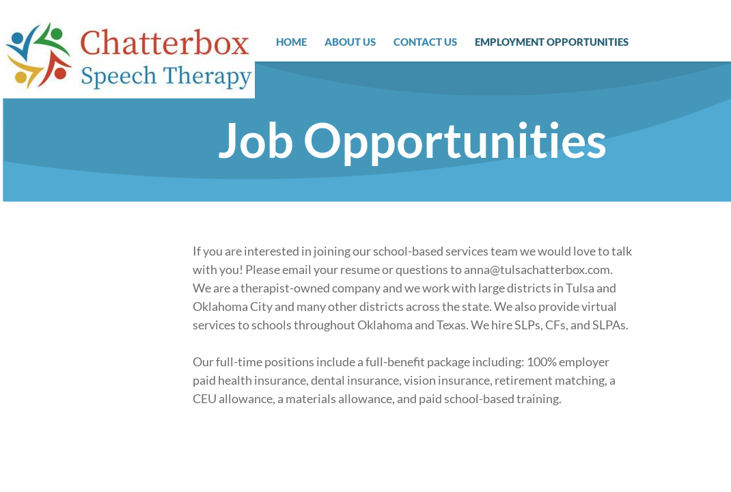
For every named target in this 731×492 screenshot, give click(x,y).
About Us (350, 42)
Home (291, 42)
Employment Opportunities (552, 42)
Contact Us (425, 42)
